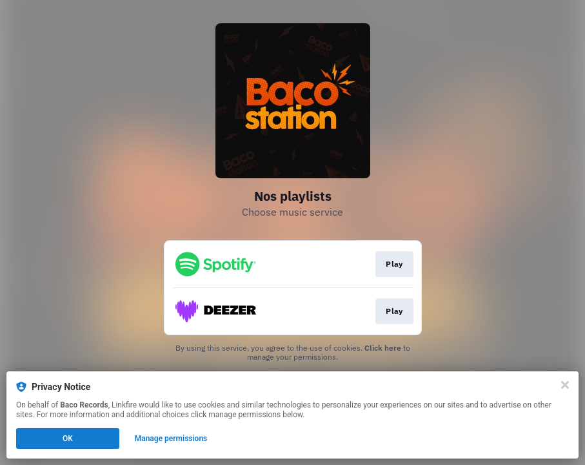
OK (68, 438)
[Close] (565, 385)
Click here (382, 348)
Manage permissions (171, 438)
